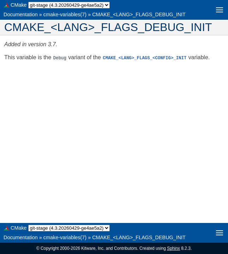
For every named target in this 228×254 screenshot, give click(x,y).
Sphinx (173, 248)
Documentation (21, 14)
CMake (19, 5)
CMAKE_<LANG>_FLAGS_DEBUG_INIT (139, 14)
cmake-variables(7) (64, 14)
